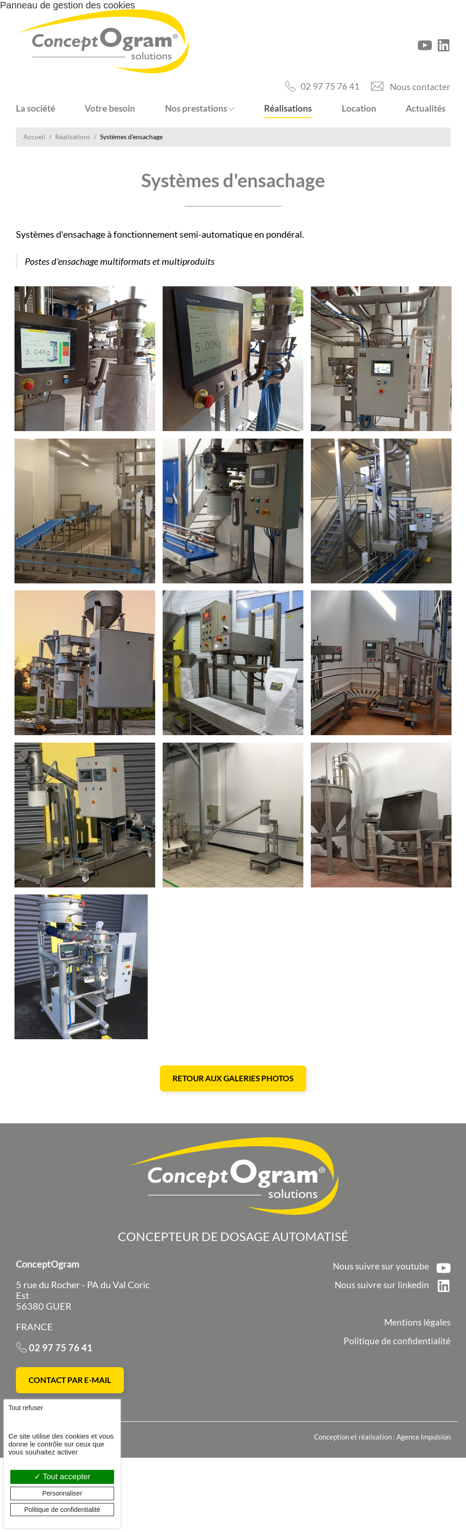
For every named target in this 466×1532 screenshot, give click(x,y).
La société (35, 108)
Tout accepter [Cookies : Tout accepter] (62, 1476)
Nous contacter (420, 86)
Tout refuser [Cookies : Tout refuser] (25, 1407)
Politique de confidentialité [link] (62, 1509)
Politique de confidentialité (397, 1413)
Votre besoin (110, 108)
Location (359, 108)
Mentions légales (417, 1394)
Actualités (425, 108)
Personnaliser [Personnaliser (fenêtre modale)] (62, 1493)
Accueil (34, 137)
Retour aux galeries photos (233, 1150)
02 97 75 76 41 (326, 86)
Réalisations (288, 108)
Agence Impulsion (423, 1511)
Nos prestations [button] (196, 108)
